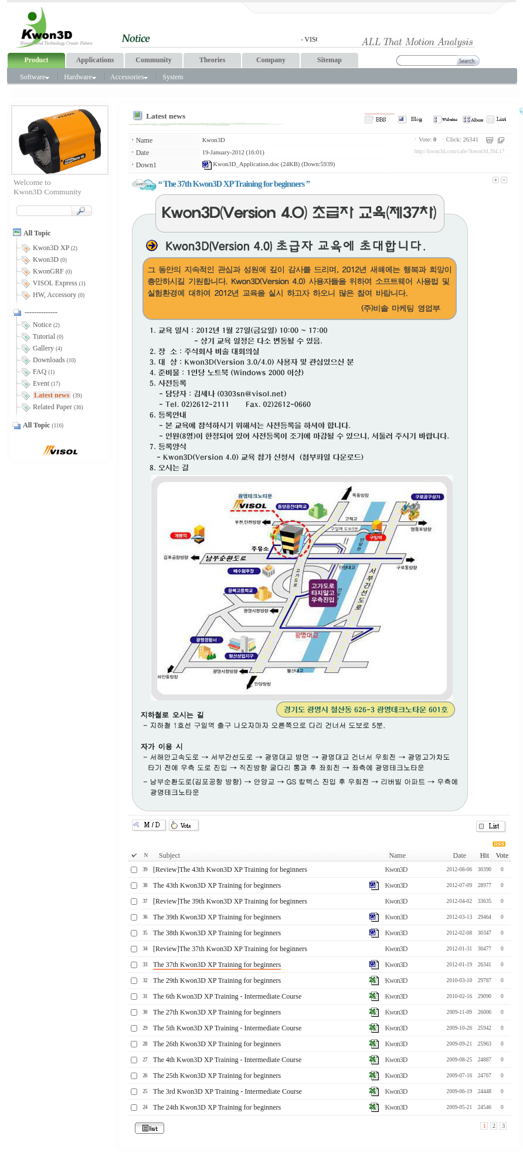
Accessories (129, 77)
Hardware (80, 77)
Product (36, 60)
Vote (501, 855)
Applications (95, 60)
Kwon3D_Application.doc (240, 164)
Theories (212, 60)
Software (34, 77)
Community (153, 60)
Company (271, 60)
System (172, 77)
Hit (484, 855)
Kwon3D (213, 140)
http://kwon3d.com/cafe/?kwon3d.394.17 (460, 151)
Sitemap (329, 60)
